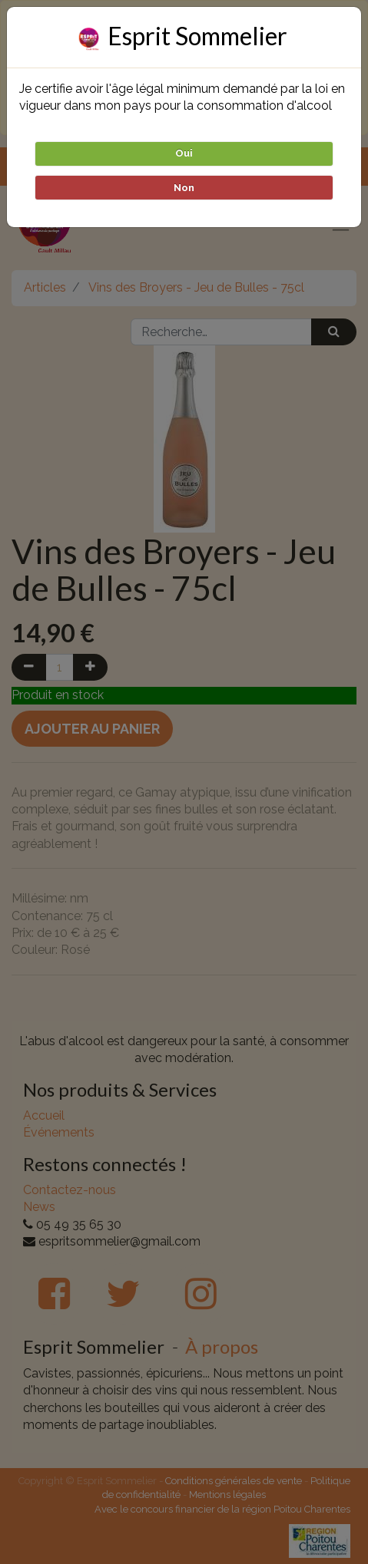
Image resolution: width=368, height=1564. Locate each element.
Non (184, 187)
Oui (184, 153)
